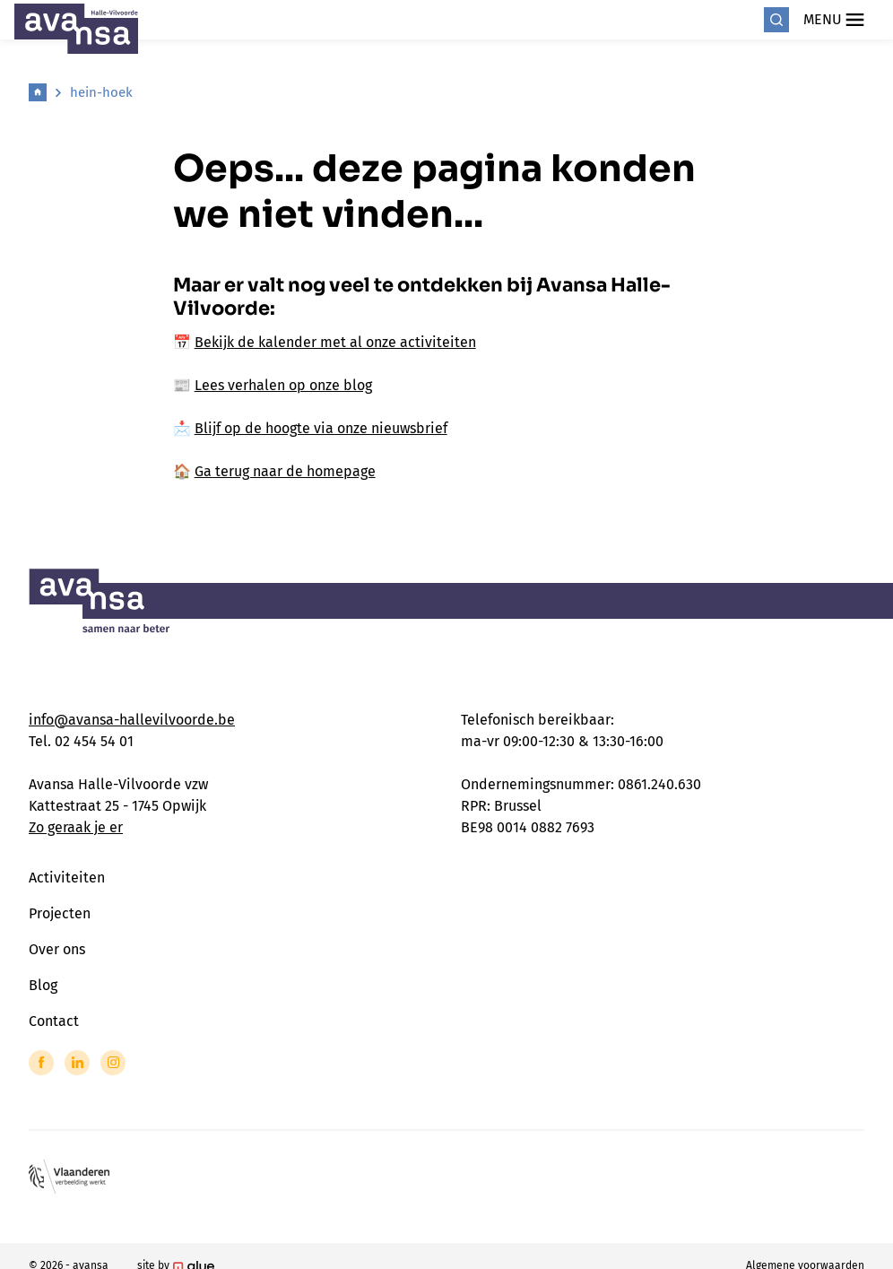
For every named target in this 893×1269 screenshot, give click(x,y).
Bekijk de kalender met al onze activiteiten (335, 342)
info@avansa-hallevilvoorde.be (132, 719)
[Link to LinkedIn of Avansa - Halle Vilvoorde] (77, 1062)
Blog (43, 985)
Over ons (57, 949)
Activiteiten (67, 877)
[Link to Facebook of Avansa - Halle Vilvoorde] (41, 1062)
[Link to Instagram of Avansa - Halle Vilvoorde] (113, 1062)
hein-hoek (101, 92)
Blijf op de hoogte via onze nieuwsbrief (321, 428)
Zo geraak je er (76, 827)
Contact (54, 1021)
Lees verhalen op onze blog (283, 385)
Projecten (60, 913)
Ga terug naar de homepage (285, 471)
